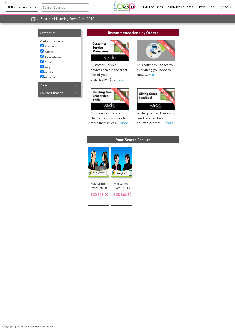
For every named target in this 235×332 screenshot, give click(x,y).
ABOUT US (130, 7)
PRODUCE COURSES (180, 7)
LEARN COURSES (152, 7)
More (119, 79)
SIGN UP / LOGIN (220, 7)
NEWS (201, 7)
